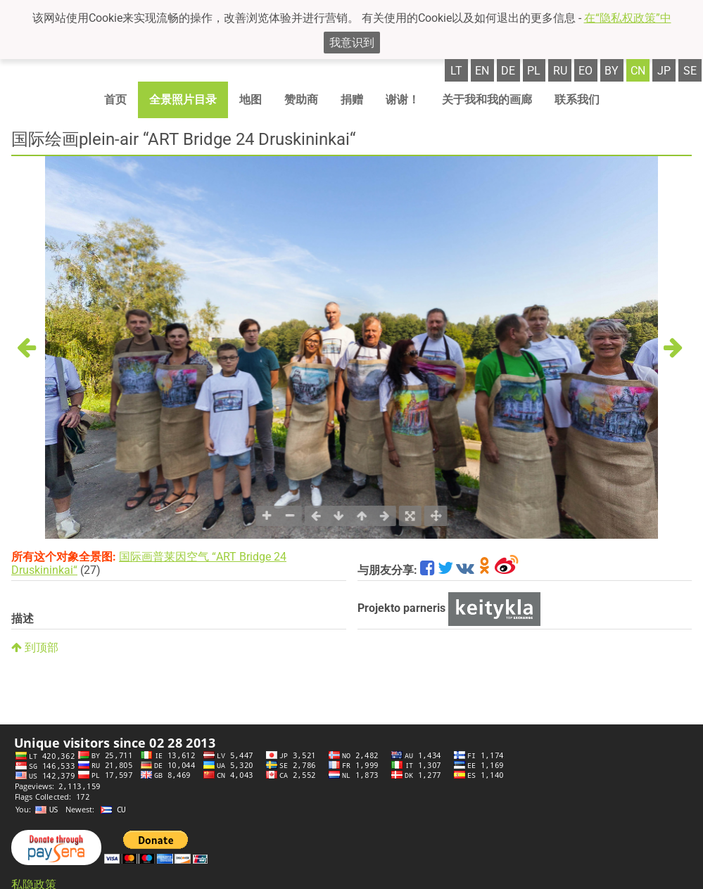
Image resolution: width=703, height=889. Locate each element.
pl (533, 70)
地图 (250, 99)
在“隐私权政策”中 (627, 18)
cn (638, 70)
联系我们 (577, 99)
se (690, 70)
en (482, 70)
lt (456, 70)
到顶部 (34, 647)
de (508, 70)
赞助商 (301, 99)
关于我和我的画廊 (487, 99)
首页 (115, 99)
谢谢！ (402, 99)
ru (560, 70)
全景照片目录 (183, 99)
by (611, 70)
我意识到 (351, 42)
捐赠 (352, 99)
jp (664, 70)
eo (585, 70)
